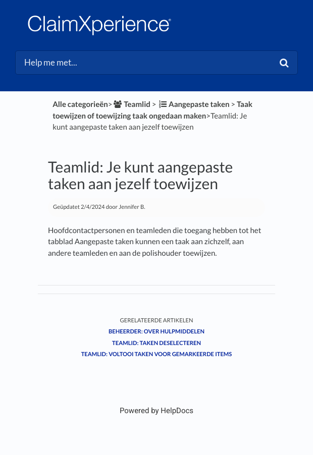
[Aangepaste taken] (193, 104)
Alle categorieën (80, 104)
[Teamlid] (131, 104)
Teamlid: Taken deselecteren (156, 343)
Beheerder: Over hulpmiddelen (156, 331)
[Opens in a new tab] (156, 410)
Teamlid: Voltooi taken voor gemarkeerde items (156, 354)
